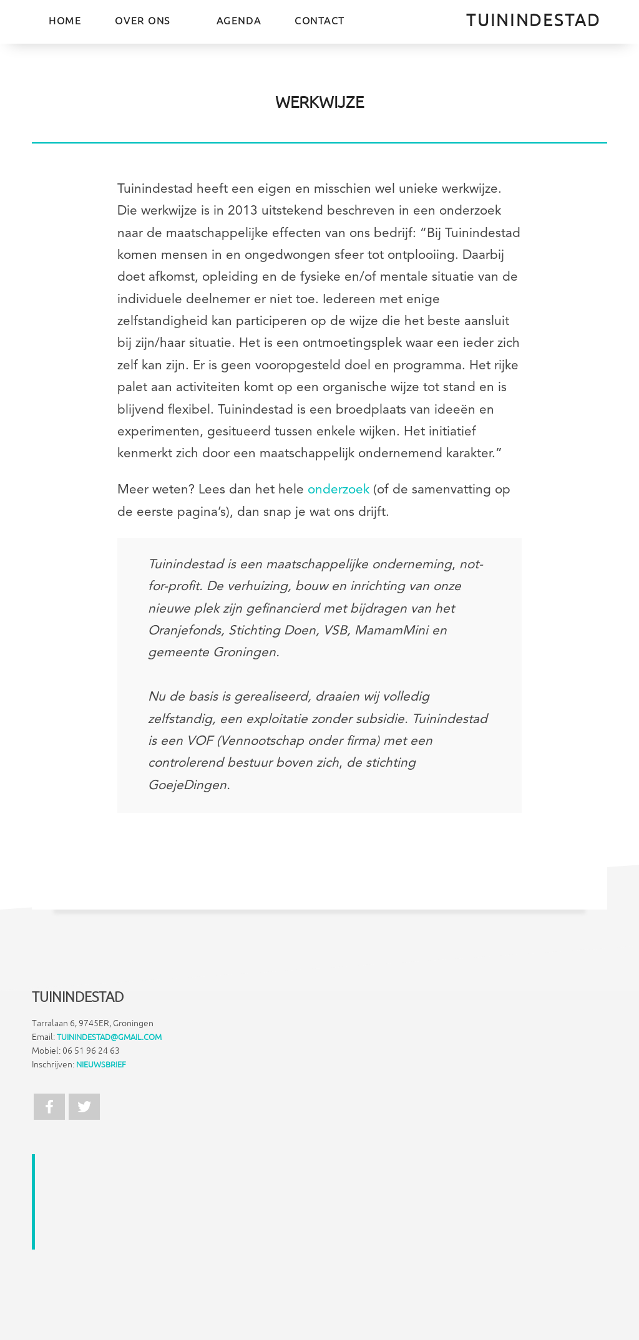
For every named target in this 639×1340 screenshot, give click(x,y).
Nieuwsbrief (101, 1065)
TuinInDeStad (533, 20)
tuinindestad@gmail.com (109, 1037)
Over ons (142, 21)
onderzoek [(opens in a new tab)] (338, 490)
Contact (320, 21)
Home (65, 21)
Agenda (239, 21)
